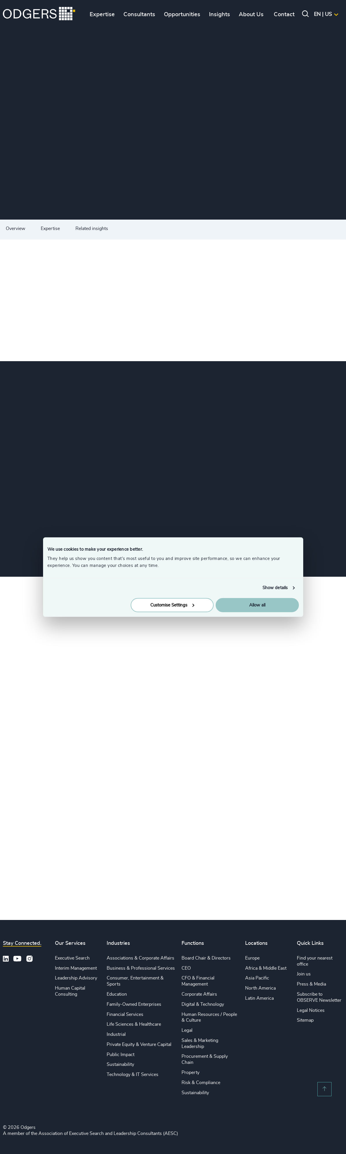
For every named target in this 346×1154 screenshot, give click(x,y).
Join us (304, 974)
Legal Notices (311, 1010)
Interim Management (76, 968)
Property (190, 1072)
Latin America (259, 998)
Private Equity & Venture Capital (139, 1044)
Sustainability (120, 1064)
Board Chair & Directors (206, 958)
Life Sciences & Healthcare (134, 1024)
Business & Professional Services (141, 968)
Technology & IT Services (132, 1074)
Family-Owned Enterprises (134, 1004)
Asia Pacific (257, 978)
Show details (275, 588)
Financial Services (125, 1014)
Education (117, 994)
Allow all (257, 605)
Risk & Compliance (201, 1082)
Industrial (116, 1034)
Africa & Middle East (265, 968)
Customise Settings (172, 605)
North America (260, 988)
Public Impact (120, 1054)
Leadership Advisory (76, 978)
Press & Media (311, 984)
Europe (252, 958)
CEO (186, 968)
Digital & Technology (203, 1004)
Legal (187, 1030)
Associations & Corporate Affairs (140, 958)
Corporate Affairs (199, 994)
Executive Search (72, 958)
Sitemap (305, 1020)
